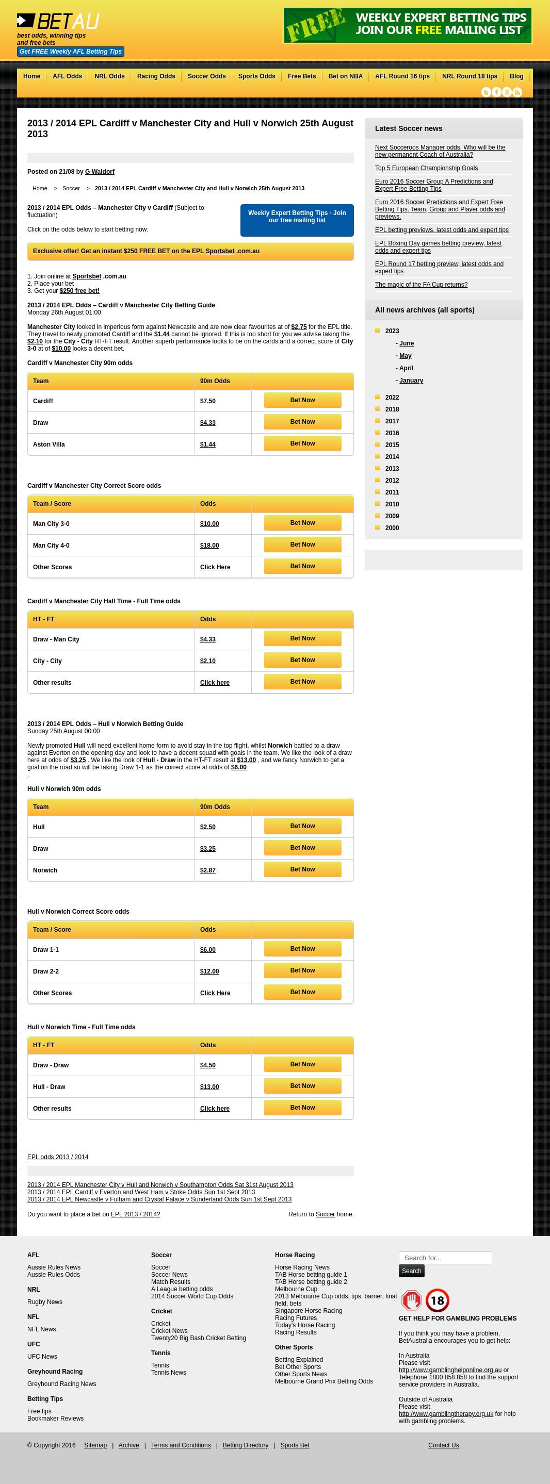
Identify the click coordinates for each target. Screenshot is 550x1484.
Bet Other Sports (298, 1367)
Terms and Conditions (181, 1445)
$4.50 (208, 1065)
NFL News (41, 1329)
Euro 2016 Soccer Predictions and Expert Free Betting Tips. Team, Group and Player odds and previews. (440, 209)
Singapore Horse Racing (309, 1310)
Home (31, 76)
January (411, 380)
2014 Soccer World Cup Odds (192, 1296)
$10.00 (61, 348)
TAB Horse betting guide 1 (311, 1274)
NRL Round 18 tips (469, 76)
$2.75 (299, 327)
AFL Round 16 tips (402, 76)
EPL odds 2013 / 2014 (57, 1157)
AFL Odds (67, 76)
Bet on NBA (346, 76)
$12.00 (209, 971)
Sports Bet (295, 1445)
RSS (517, 92)
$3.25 (78, 760)
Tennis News (168, 1372)
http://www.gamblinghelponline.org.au (450, 1370)
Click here (215, 682)
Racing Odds (156, 76)
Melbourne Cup (296, 1289)
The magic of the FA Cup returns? (421, 284)
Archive (129, 1445)
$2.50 (208, 827)
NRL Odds (109, 76)
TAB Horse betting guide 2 (311, 1281)
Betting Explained (299, 1359)
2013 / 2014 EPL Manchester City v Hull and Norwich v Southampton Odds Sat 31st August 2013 (160, 1185)
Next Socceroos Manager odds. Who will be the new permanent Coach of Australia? (440, 151)
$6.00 (239, 767)
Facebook (497, 92)
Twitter (486, 92)
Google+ (507, 92)
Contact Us (443, 1445)
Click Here (215, 567)
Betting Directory (246, 1445)
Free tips (39, 1411)
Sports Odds (257, 76)
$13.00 (246, 760)
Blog (517, 76)
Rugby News (44, 1302)
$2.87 (208, 870)
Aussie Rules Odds (53, 1274)
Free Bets (302, 76)
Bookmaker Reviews (55, 1418)
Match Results (170, 1281)
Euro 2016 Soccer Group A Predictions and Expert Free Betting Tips (434, 185)
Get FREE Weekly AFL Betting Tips (71, 51)
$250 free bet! (80, 290)
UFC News (42, 1356)
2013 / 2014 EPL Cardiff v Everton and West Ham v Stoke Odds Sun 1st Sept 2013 (141, 1192)
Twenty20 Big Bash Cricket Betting (198, 1338)
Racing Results (296, 1332)
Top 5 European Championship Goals (426, 168)
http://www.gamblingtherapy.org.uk (446, 1413)
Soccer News (169, 1274)
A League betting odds (182, 1289)
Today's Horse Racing (305, 1325)
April (406, 368)
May (405, 355)
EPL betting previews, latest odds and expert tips (442, 230)
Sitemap (95, 1445)
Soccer (71, 188)
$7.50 (208, 401)
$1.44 (162, 334)
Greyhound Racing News (61, 1384)
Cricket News (169, 1330)
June (406, 343)
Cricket (160, 1323)
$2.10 (35, 341)
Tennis (160, 1365)
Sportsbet (220, 251)
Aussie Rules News (53, 1267)
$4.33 (208, 422)
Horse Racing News (302, 1267)
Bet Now (302, 400)
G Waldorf (100, 171)
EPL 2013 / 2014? (135, 1214)
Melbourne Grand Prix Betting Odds (324, 1381)
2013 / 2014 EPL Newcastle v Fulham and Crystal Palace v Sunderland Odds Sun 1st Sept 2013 (159, 1199)
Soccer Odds (207, 76)
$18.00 (209, 545)
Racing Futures (296, 1318)
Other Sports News (301, 1374)
